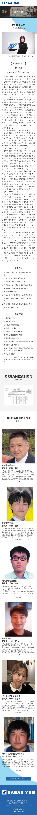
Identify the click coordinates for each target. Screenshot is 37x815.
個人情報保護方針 (18, 809)
